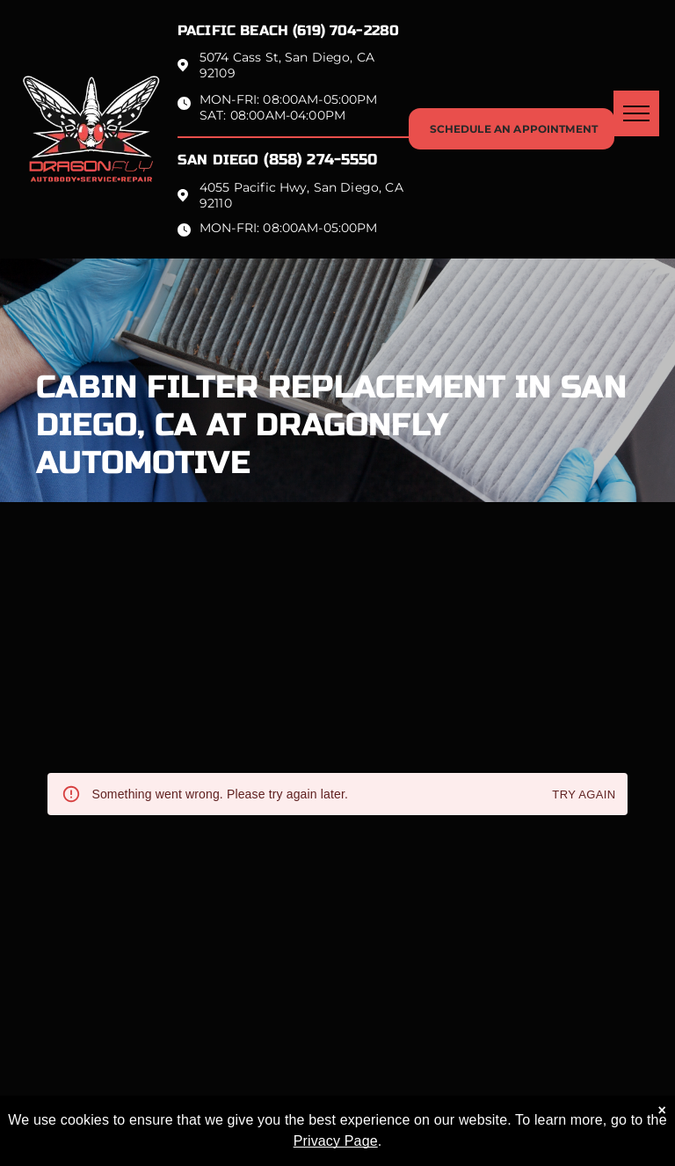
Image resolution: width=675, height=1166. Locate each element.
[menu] (636, 113)
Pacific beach (233, 30)
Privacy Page (336, 1140)
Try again (584, 795)
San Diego (218, 159)
